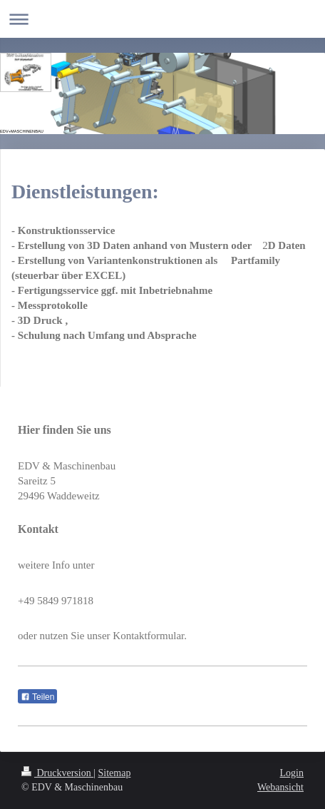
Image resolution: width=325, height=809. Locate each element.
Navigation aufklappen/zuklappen (162, 19)
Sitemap (114, 773)
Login (292, 773)
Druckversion (57, 773)
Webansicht (280, 787)
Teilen (37, 697)
